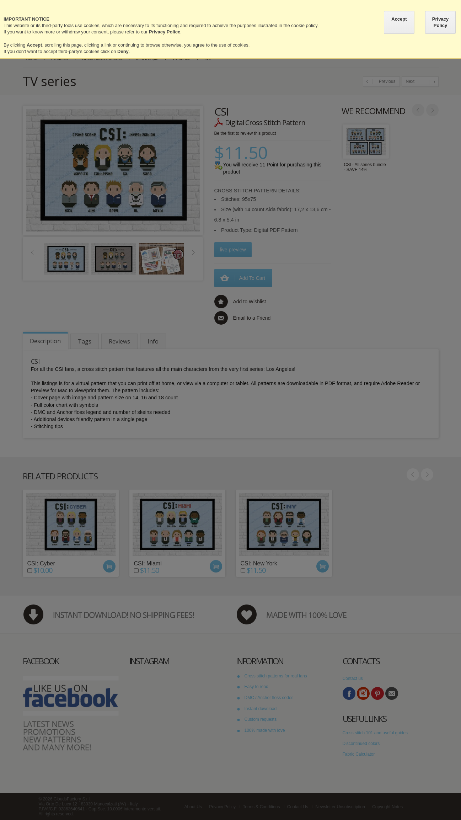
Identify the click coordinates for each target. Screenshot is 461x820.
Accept (399, 19)
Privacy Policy (440, 22)
